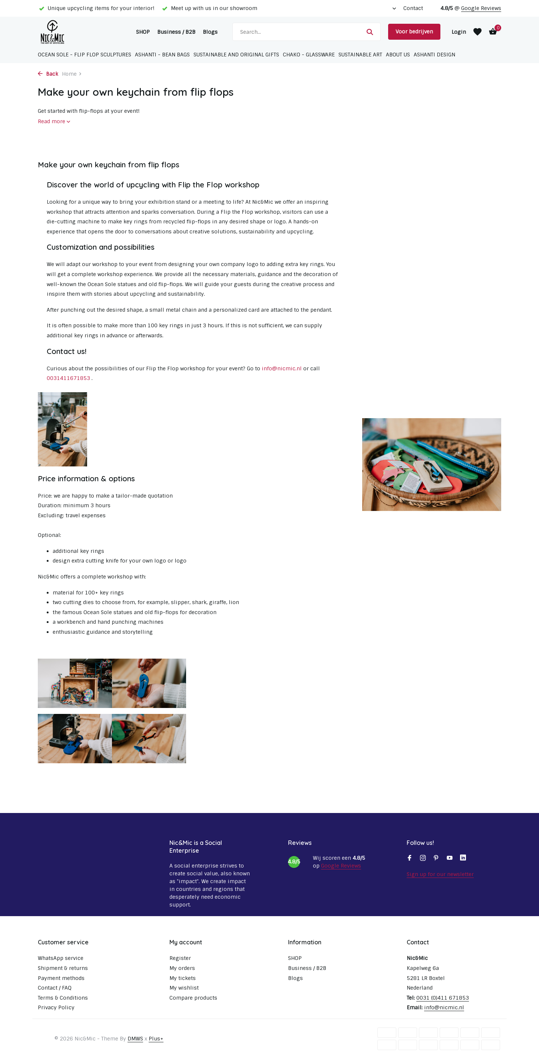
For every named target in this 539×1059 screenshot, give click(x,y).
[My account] (459, 32)
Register (180, 958)
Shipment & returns (63, 968)
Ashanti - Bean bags (162, 54)
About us (398, 54)
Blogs (210, 32)
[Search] (306, 32)
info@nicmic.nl (282, 368)
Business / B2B (176, 32)
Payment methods (61, 978)
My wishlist (184, 987)
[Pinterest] (436, 858)
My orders (182, 968)
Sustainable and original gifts (236, 54)
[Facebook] (410, 858)
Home (72, 74)
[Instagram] (423, 858)
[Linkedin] (463, 858)
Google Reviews (481, 8)
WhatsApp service (60, 958)
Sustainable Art (360, 54)
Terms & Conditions (63, 997)
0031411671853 (68, 378)
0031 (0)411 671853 (442, 997)
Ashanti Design (434, 54)
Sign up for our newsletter (440, 874)
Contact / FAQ (55, 987)
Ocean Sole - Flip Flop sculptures (84, 54)
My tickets (182, 978)
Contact (413, 8)
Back (48, 74)
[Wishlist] (477, 32)
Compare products (193, 997)
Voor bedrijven (414, 31)
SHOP (143, 32)
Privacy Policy (56, 1007)
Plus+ (156, 1038)
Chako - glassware (309, 54)
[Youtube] (450, 858)
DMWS (135, 1038)
